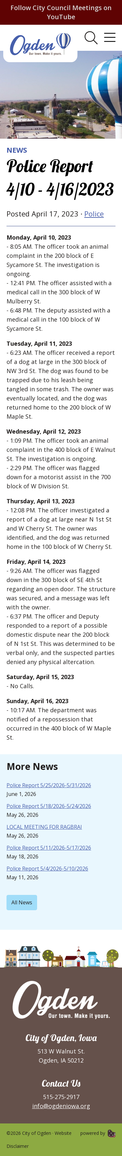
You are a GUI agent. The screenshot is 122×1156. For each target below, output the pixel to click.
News (17, 150)
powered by (97, 1133)
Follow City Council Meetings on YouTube (61, 12)
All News (21, 902)
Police (94, 213)
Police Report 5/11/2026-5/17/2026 (49, 847)
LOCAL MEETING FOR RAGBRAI (44, 826)
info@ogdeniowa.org (61, 1106)
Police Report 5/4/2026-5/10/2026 (47, 868)
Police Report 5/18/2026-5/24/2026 (49, 806)
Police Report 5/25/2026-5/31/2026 (49, 785)
